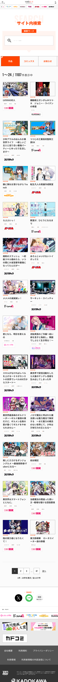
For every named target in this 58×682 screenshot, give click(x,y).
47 (37, 570)
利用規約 (23, 650)
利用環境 (11, 659)
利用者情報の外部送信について (36, 659)
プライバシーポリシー (43, 650)
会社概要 (8, 650)
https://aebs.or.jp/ (32, 674)
